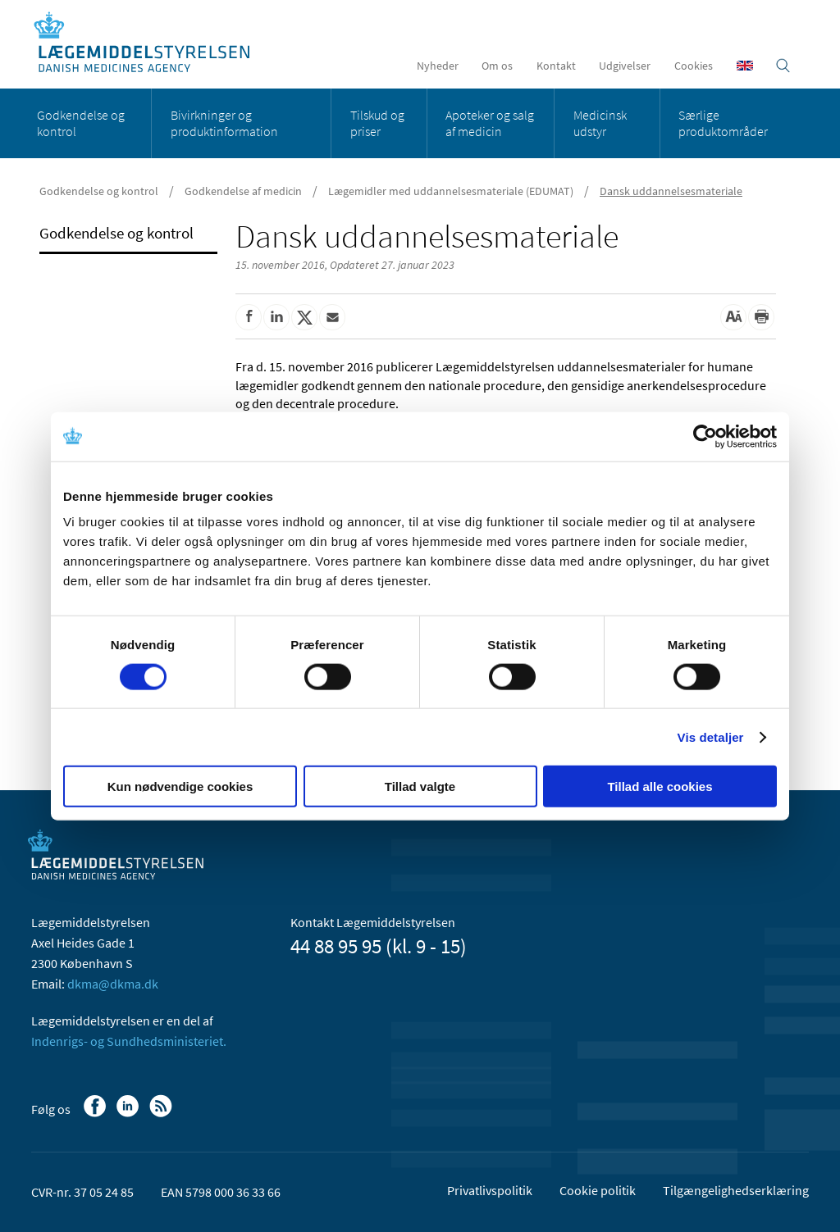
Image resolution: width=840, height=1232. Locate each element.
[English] (745, 65)
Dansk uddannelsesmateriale (671, 191)
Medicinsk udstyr (600, 123)
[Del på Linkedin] (276, 317)
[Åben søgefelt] (783, 65)
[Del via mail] (332, 317)
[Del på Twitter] (304, 317)
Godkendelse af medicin (243, 191)
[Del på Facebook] (248, 317)
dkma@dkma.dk (112, 983)
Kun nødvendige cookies (180, 786)
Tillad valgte (420, 786)
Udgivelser (625, 65)
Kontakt (556, 65)
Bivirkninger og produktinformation (224, 123)
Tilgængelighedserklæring (736, 1190)
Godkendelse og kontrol (81, 123)
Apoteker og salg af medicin (489, 123)
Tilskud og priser (377, 123)
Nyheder (438, 65)
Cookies (693, 65)
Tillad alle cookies (659, 786)
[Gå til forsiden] (150, 43)
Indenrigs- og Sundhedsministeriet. (128, 1041)
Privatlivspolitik (489, 1190)
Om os (497, 65)
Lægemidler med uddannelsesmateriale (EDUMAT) (450, 191)
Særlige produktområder (723, 123)
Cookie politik (597, 1190)
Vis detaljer (711, 736)
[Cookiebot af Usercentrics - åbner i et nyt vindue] (705, 436)
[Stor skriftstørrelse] (733, 317)
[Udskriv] (761, 317)
